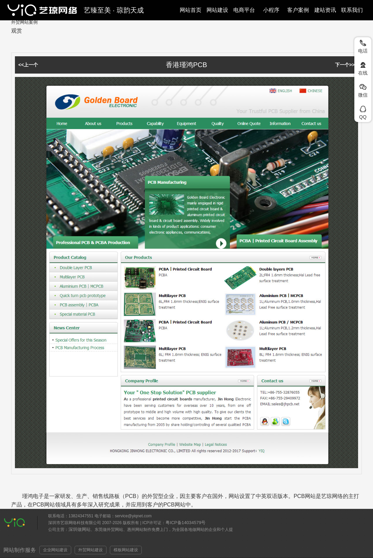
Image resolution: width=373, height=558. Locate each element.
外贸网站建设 (90, 549)
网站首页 (190, 10)
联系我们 (352, 10)
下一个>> (345, 64)
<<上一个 (28, 64)
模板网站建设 (126, 549)
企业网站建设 (55, 549)
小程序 (271, 10)
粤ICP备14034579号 (185, 522)
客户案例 (298, 10)
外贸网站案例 (24, 22)
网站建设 (217, 10)
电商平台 (244, 10)
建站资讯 (325, 10)
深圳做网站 (79, 529)
